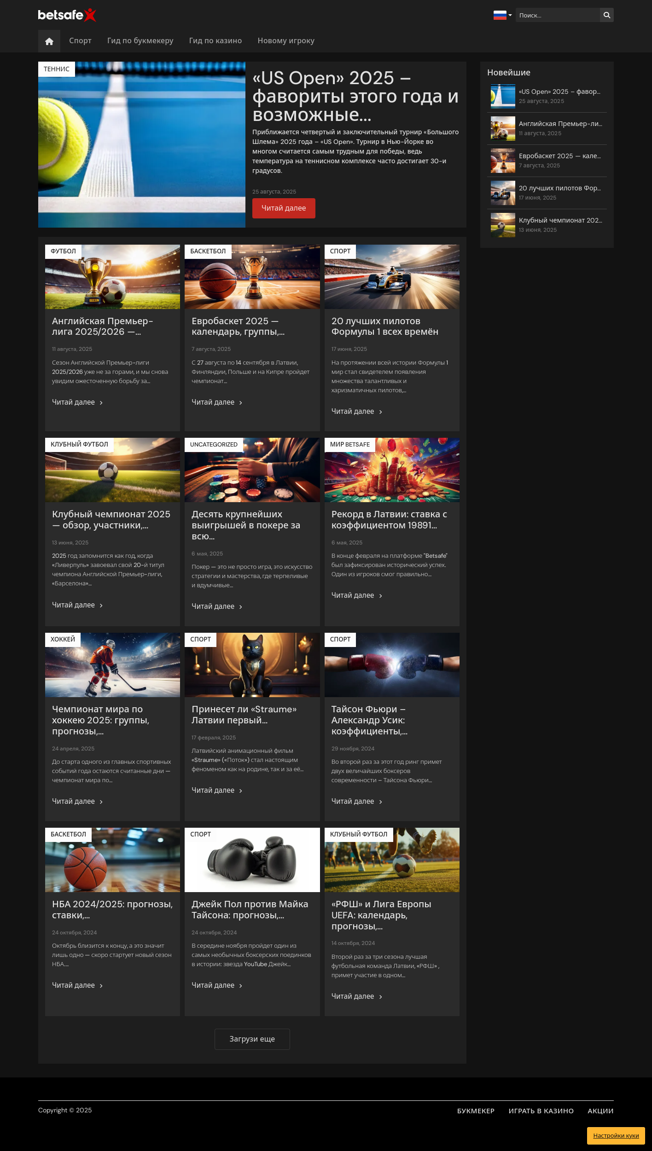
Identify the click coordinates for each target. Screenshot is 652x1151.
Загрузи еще (252, 1039)
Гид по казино (215, 41)
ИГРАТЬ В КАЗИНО (541, 1111)
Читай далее (284, 208)
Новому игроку (286, 41)
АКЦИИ (601, 1111)
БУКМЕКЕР (476, 1111)
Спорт (80, 41)
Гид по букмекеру (140, 41)
